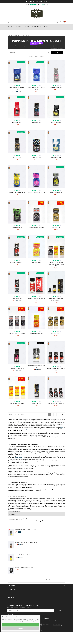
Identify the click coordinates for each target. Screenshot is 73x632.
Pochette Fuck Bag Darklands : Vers (24, 567)
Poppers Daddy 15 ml (17, 298)
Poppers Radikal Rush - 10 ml (22, 555)
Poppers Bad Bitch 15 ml (56, 87)
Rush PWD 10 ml (36, 262)
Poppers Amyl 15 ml (17, 227)
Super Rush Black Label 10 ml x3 (16, 333)
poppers (63, 509)
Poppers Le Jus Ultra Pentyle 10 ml (36, 192)
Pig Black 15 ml (17, 157)
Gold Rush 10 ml (56, 227)
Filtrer (57, 52)
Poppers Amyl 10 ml (56, 122)
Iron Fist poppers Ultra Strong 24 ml (36, 299)
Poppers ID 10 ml (36, 403)
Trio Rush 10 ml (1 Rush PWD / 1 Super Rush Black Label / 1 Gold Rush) (56, 264)
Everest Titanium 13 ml (56, 192)
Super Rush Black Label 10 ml (36, 227)
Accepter (20, 625)
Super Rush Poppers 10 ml (36, 333)
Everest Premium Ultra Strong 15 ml (17, 88)
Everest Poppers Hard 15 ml (17, 368)
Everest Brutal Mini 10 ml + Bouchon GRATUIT (56, 299)
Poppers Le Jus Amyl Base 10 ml (17, 192)
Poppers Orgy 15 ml (36, 157)
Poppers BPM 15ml (36, 122)
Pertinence (30, 52)
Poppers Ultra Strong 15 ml (17, 262)
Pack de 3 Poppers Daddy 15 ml (56, 403)
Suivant (62, 415)
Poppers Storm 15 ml (56, 157)
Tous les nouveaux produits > (55, 580)
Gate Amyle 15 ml (17, 122)
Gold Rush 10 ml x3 (56, 333)
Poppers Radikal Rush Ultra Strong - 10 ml (36, 366)
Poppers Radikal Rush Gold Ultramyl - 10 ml (26, 542)
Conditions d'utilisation (48, 620)
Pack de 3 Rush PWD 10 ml (17, 403)
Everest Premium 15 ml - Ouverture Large (36, 88)
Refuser (20, 628)
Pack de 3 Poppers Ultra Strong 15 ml (56, 369)
